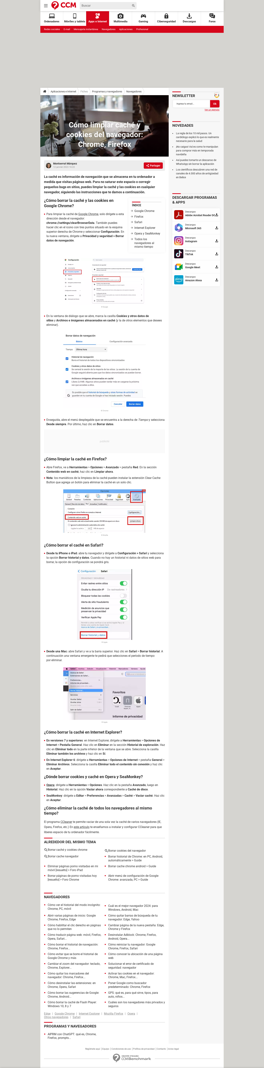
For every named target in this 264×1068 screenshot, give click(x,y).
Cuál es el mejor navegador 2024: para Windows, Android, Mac (133, 907)
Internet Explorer (144, 228)
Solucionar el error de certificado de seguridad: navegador (131, 965)
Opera (50, 785)
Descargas (189, 18)
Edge (47, 1013)
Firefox (138, 216)
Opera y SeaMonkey (147, 233)
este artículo (81, 827)
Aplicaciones (126, 29)
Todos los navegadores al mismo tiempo (144, 243)
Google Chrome (144, 211)
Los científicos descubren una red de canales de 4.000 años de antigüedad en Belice (197, 173)
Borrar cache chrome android (127, 866)
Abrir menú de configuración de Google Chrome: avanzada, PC (133, 877)
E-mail (67, 29)
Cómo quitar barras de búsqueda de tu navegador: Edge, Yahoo (133, 917)
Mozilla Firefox (113, 1013)
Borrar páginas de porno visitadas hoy (72, 876)
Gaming (143, 18)
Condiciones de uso (121, 1049)
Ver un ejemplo (212, 110)
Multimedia (120, 18)
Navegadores (108, 29)
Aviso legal (173, 1049)
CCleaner (66, 822)
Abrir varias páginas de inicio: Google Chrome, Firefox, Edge (72, 917)
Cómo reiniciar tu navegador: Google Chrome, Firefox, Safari (131, 946)
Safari (138, 222)
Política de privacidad (144, 1049)
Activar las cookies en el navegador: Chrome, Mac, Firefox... (131, 975)
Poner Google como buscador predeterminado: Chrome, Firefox (129, 985)
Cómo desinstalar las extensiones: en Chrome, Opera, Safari (72, 985)
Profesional (142, 29)
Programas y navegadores (107, 91)
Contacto (161, 1049)
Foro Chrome (70, 879)
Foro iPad (76, 870)
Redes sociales (52, 29)
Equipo (105, 1049)
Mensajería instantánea (86, 29)
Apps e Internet (97, 18)
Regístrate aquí (92, 1049)
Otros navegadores (56, 1017)
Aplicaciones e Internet (63, 91)
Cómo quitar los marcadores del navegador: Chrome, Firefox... (68, 975)
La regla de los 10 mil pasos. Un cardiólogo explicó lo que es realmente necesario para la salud (197, 137)
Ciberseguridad (166, 18)
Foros (212, 18)
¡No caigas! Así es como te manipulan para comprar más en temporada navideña (197, 150)
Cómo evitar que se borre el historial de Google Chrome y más (73, 956)
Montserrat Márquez (65, 163)
